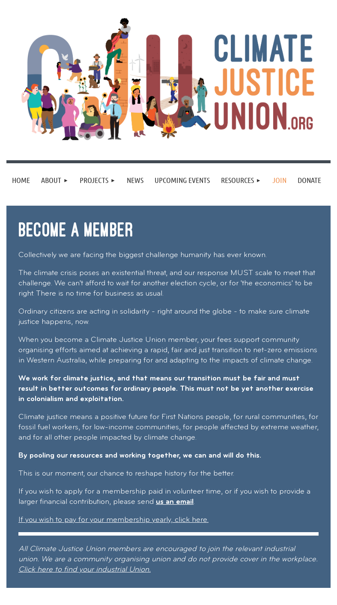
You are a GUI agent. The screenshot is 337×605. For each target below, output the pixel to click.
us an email (175, 502)
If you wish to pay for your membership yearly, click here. (113, 520)
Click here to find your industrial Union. (84, 570)
